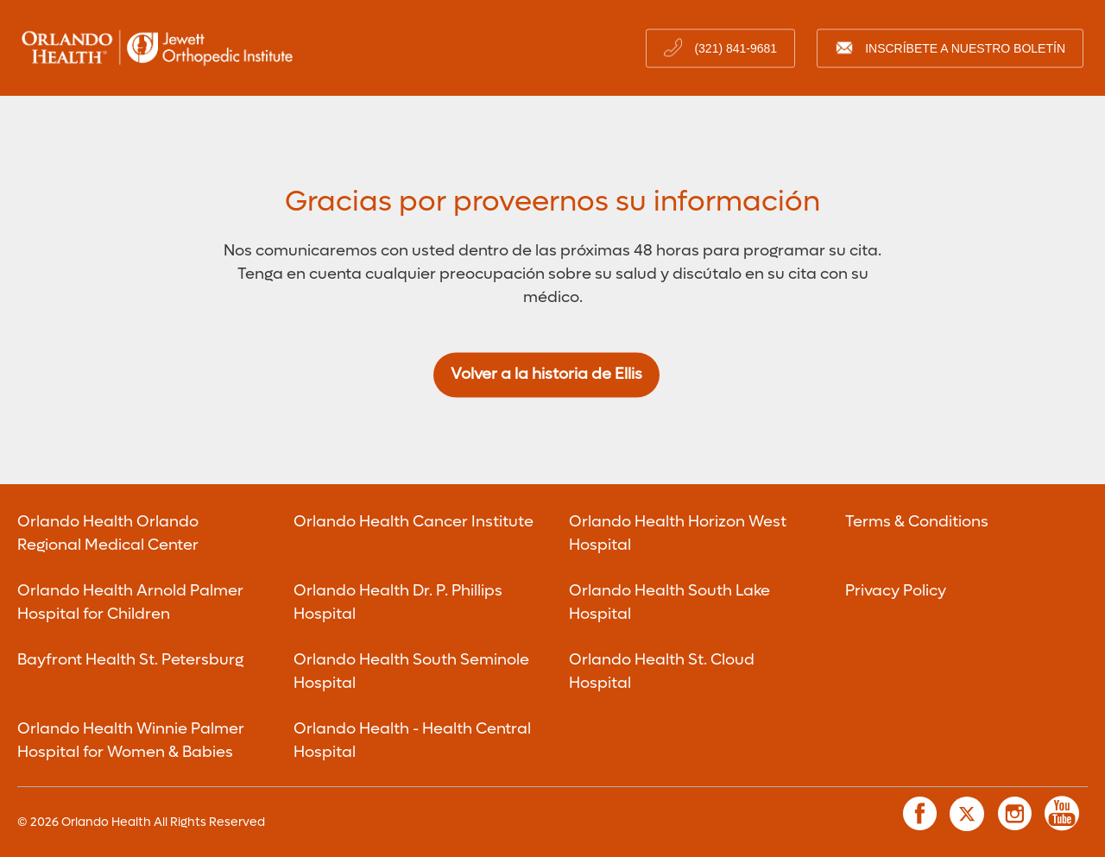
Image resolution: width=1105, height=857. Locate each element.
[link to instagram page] (1014, 814)
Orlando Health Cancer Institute (414, 522)
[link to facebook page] (919, 814)
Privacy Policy (895, 591)
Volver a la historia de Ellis (546, 375)
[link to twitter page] (967, 814)
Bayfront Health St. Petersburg (130, 660)
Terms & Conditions (916, 522)
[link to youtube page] (1062, 814)
